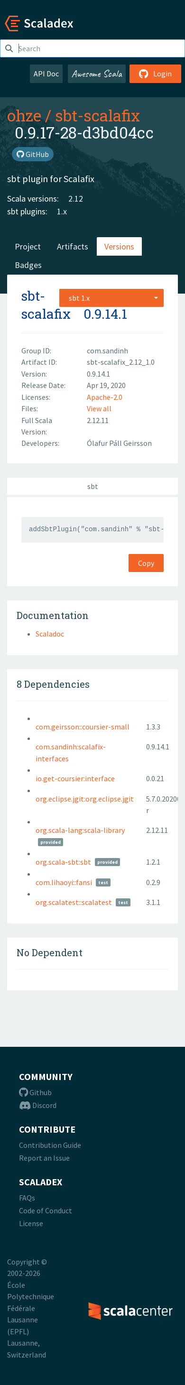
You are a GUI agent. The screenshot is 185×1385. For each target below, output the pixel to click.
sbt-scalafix (97, 115)
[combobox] (111, 298)
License (31, 1223)
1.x (62, 211)
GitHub (33, 154)
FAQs (27, 1197)
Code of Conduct (45, 1210)
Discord (37, 1105)
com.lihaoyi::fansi (64, 882)
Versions (119, 246)
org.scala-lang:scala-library (80, 830)
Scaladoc (50, 633)
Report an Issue (44, 1158)
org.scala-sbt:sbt (63, 862)
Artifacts (72, 246)
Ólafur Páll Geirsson (119, 443)
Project (28, 246)
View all (99, 408)
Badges (28, 264)
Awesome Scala (97, 73)
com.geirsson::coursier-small (83, 726)
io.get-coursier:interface (75, 778)
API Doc (46, 73)
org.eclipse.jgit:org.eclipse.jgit (85, 798)
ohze (24, 115)
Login (155, 73)
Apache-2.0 (104, 397)
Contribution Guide (50, 1145)
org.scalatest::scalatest (74, 902)
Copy (146, 563)
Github (35, 1092)
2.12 (75, 198)
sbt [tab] (92, 486)
